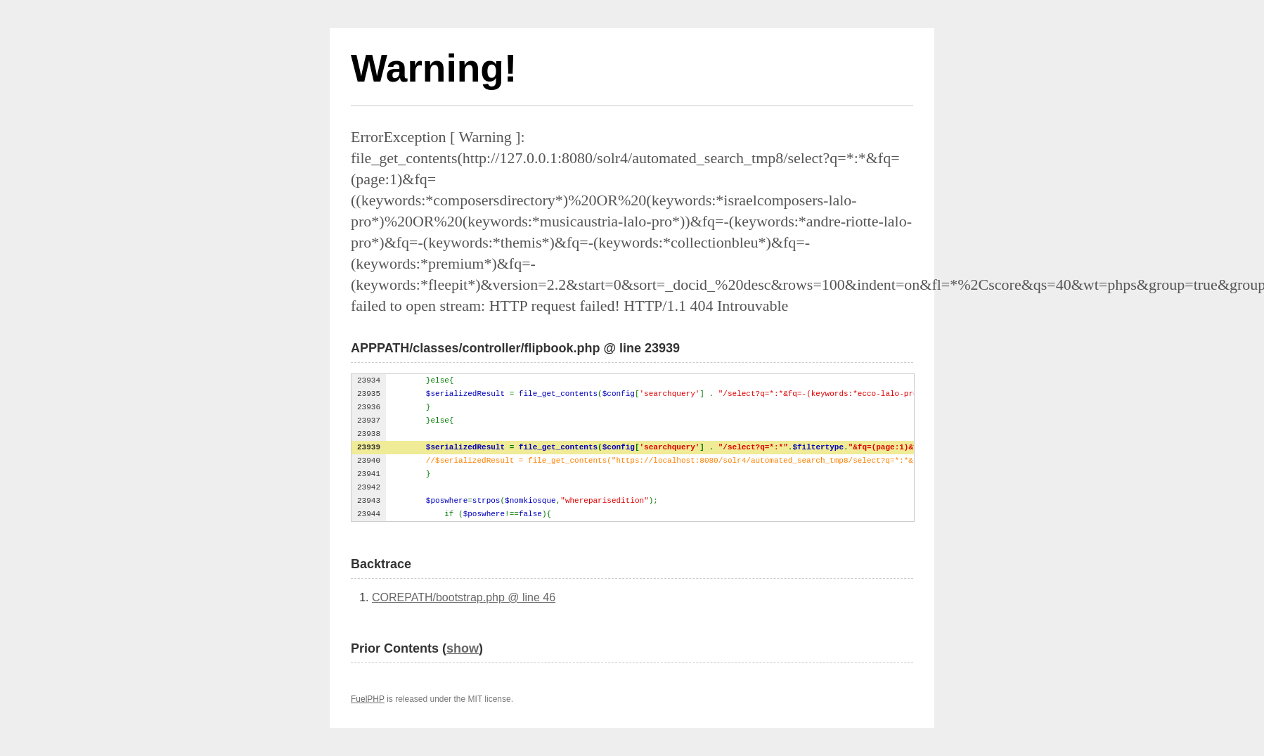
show (462, 648)
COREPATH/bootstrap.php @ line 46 (463, 597)
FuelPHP (368, 699)
